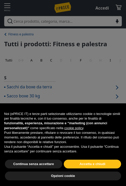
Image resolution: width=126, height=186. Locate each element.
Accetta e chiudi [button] (93, 164)
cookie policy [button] (73, 128)
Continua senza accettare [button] (33, 164)
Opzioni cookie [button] (63, 176)
